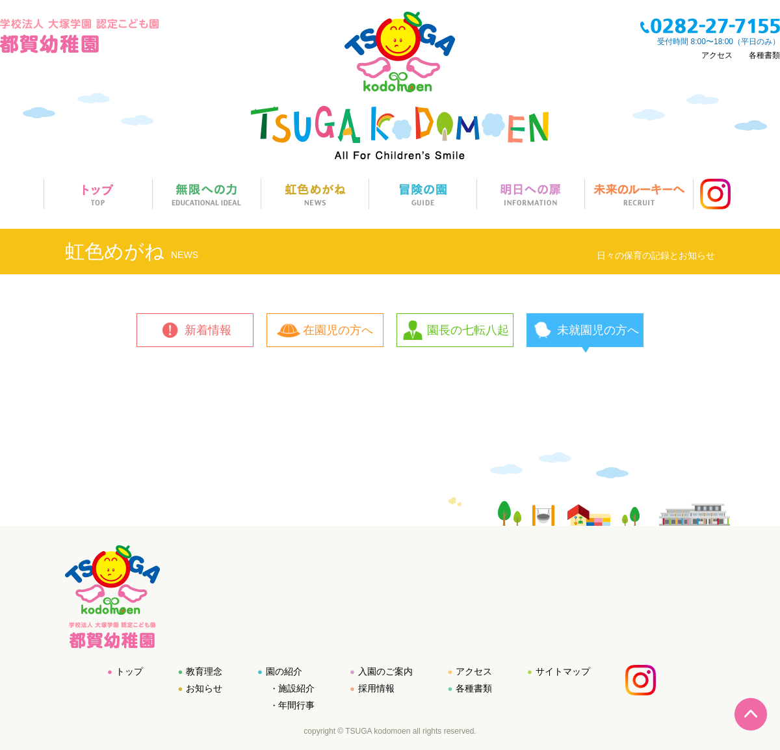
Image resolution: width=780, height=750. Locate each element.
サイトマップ (563, 671)
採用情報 (376, 688)
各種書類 (764, 55)
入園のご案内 (385, 671)
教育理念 (204, 671)
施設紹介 (296, 688)
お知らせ (204, 688)
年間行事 (296, 705)
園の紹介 (284, 671)
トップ (129, 671)
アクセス (717, 55)
